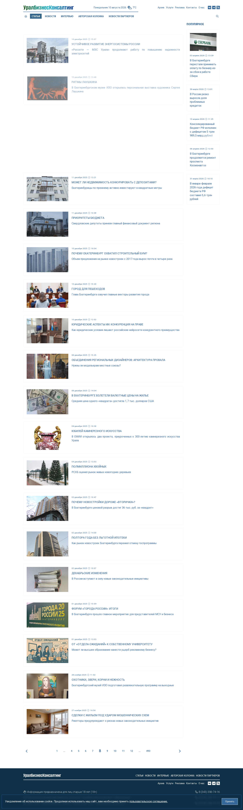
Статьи (139, 775)
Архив (161, 8)
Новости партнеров (121, 16)
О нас (202, 9)
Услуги (169, 9)
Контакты (191, 9)
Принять (229, 801)
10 (115, 751)
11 (123, 751)
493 (148, 751)
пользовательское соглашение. (148, 801)
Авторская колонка (91, 16)
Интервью (67, 16)
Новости (50, 16)
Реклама (180, 9)
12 (131, 751)
